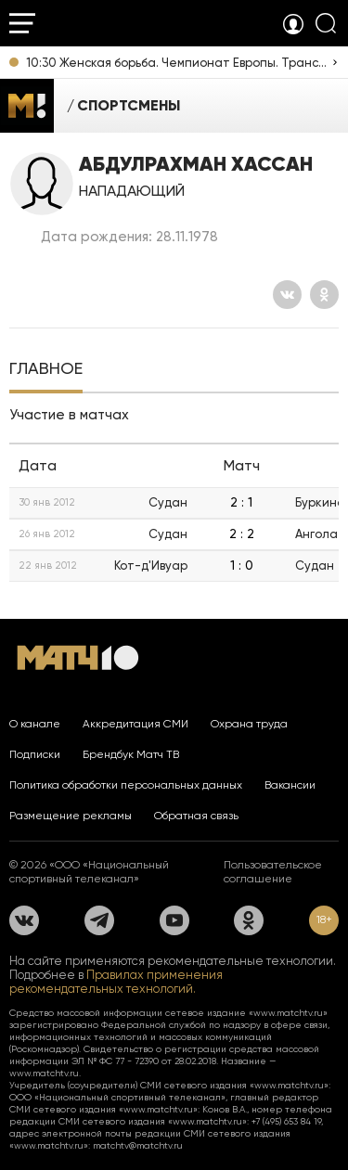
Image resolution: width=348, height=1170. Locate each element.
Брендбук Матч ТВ (131, 754)
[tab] (46, 370)
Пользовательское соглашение (273, 871)
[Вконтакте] (287, 294)
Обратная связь (196, 815)
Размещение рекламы (70, 815)
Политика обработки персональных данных (125, 784)
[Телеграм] (99, 920)
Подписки (34, 754)
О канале (34, 723)
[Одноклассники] (324, 294)
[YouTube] (174, 920)
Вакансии (290, 784)
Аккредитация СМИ (135, 723)
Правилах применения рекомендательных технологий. (116, 982)
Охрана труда (249, 723)
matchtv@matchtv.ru (138, 1145)
